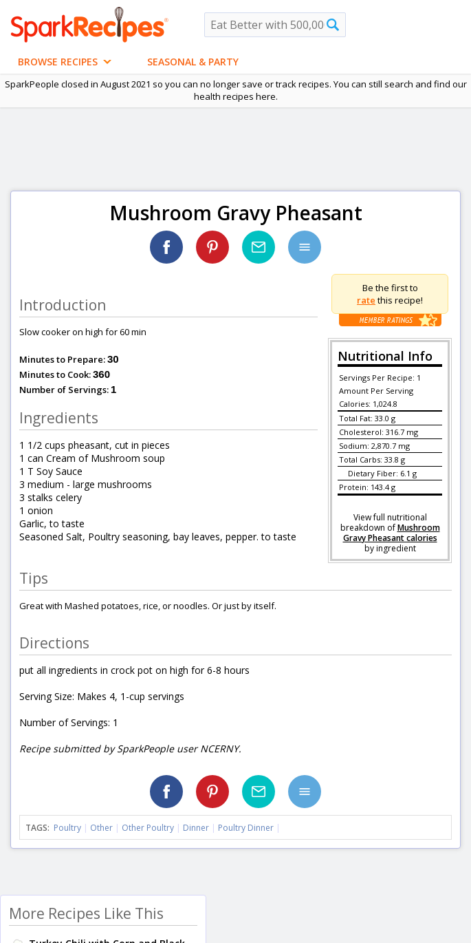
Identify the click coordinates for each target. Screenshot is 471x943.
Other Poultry (148, 828)
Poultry (67, 828)
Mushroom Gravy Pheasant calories (391, 533)
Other (101, 828)
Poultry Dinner (246, 828)
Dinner (196, 828)
